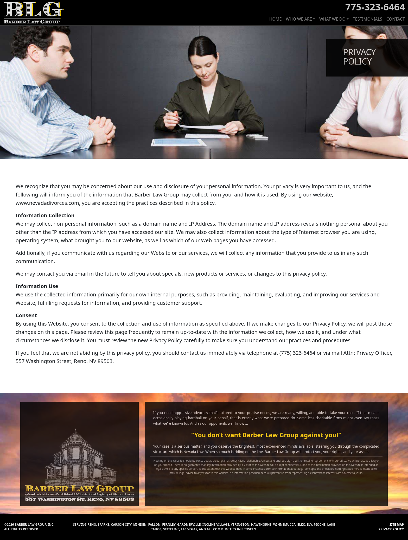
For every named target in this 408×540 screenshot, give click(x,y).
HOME (275, 19)
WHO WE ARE (299, 19)
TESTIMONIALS (367, 19)
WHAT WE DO (332, 19)
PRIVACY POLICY (391, 529)
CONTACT (395, 19)
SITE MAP (397, 524)
